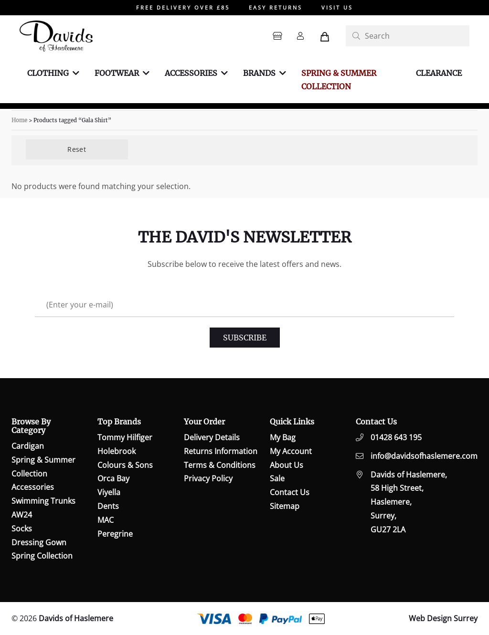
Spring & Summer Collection (338, 80)
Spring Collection (42, 555)
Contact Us (289, 492)
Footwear (117, 73)
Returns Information (220, 451)
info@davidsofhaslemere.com (424, 456)
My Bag (283, 437)
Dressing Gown (38, 542)
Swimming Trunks (43, 501)
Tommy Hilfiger (124, 437)
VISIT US (337, 7)
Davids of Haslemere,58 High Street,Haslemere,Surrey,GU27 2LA (409, 502)
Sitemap (284, 506)
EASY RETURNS (275, 7)
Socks (21, 528)
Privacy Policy (208, 478)
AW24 (21, 514)
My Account (291, 451)
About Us (286, 465)
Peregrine (115, 534)
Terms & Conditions (219, 465)
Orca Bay (113, 478)
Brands (259, 73)
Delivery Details (212, 437)
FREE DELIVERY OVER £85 (183, 7)
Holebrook (116, 451)
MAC (105, 520)
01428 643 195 (396, 437)
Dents (108, 506)
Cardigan (27, 446)
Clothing (48, 73)
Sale (277, 478)
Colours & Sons (125, 465)
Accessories (191, 73)
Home (19, 120)
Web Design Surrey (443, 618)
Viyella (108, 492)
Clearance (439, 73)
